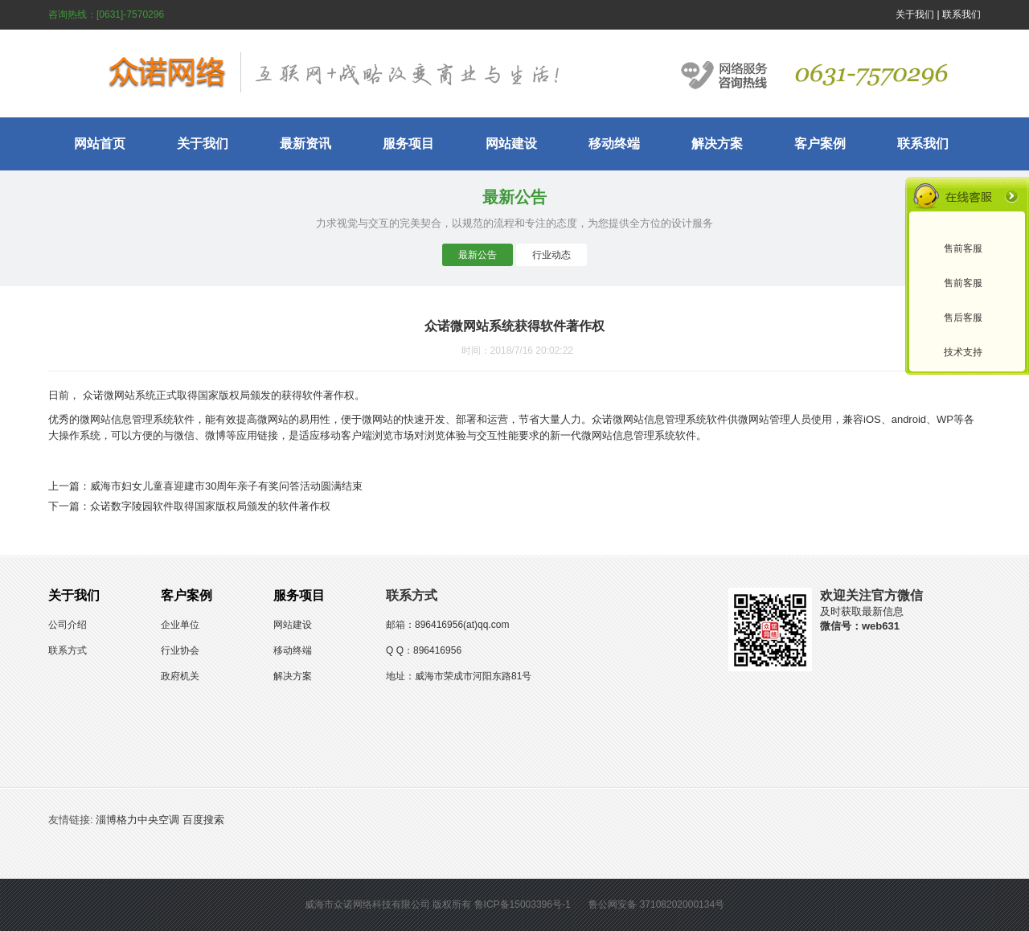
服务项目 (408, 143)
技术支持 (963, 352)
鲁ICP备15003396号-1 (522, 904)
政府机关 (180, 676)
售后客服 (963, 317)
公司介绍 (67, 624)
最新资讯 (305, 143)
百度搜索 (203, 820)
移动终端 (614, 143)
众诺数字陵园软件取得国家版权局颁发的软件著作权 (210, 506)
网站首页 (99, 143)
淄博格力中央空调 (137, 820)
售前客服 (963, 248)
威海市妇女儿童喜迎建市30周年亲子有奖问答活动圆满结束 (226, 486)
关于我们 (915, 14)
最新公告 (477, 254)
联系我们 (961, 14)
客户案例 (820, 143)
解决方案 (717, 143)
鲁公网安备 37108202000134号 (656, 904)
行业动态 (551, 254)
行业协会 (180, 650)
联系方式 (67, 650)
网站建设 (511, 143)
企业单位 (180, 624)
